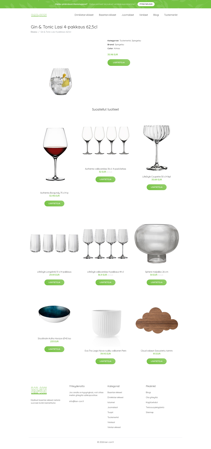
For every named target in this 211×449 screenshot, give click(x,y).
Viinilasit (143, 16)
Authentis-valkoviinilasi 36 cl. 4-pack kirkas (105, 171)
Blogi (156, 16)
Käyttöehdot (152, 404)
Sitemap (150, 414)
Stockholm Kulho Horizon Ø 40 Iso (54, 341)
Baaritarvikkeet (107, 16)
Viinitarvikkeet (114, 429)
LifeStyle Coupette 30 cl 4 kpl (157, 179)
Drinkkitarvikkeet (84, 16)
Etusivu (34, 34)
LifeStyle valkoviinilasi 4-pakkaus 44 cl (105, 274)
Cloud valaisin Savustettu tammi (157, 353)
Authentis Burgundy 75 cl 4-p (54, 195)
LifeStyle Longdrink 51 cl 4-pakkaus (54, 274)
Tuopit (110, 414)
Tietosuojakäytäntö (155, 409)
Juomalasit (128, 16)
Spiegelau (136, 43)
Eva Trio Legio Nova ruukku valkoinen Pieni (105, 353)
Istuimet (111, 404)
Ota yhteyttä (152, 399)
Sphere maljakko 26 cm (156, 274)
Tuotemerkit (170, 16)
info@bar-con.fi (76, 403)
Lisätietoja (119, 65)
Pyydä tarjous (146, 4)
